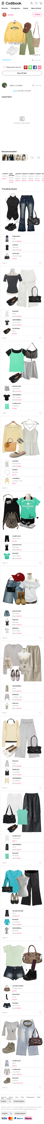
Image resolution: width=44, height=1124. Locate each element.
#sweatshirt (6, 60)
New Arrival (36, 8)
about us (3, 1097)
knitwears (12, 178)
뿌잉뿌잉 (11, 15)
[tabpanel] (4, 167)
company (9, 1098)
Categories (15, 8)
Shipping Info (30, 1097)
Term (16, 1097)
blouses (18, 176)
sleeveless (32, 176)
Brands (5, 8)
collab (38, 1097)
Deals (25, 8)
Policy (22, 1097)
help (2, 1098)
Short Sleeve (6, 176)
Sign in (15, 91)
